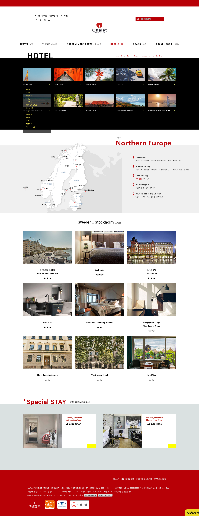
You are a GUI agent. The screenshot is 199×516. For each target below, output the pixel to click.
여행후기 (67, 16)
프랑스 (28, 92)
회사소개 (59, 16)
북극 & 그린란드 (31, 127)
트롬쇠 (161, 169)
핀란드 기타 (177, 160)
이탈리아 (29, 96)
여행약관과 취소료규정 (144, 479)
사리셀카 (153, 160)
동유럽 (28, 117)
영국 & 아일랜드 (31, 105)
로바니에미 (145, 160)
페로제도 (153, 188)
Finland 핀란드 (142, 157)
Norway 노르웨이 (143, 166)
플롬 (148, 169)
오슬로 (138, 169)
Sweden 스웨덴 (142, 175)
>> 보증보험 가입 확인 (105, 495)
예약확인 (44, 16)
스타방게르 (154, 169)
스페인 (28, 99)
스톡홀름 (139, 178)
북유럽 (28, 120)
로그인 (37, 16)
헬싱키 (138, 160)
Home (117, 56)
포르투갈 (29, 102)
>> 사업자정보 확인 (90, 495)
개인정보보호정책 (160, 479)
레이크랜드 (168, 160)
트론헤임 (185, 169)
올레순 (166, 169)
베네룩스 (29, 124)
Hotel (123, 56)
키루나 (145, 178)
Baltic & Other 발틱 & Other (148, 194)
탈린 (137, 197)
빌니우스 (146, 197)
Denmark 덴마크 (142, 185)
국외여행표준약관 (127, 479)
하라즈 (150, 178)
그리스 (28, 111)
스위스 (28, 89)
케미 (158, 160)
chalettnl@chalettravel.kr (42, 495)
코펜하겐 (139, 188)
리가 (141, 197)
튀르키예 (29, 114)
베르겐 (143, 169)
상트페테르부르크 (156, 197)
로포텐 (179, 169)
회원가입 (52, 16)
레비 (162, 160)
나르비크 (173, 169)
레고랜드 (146, 188)
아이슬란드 (29, 108)
